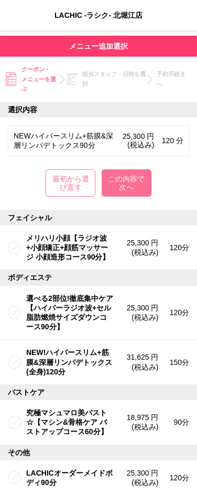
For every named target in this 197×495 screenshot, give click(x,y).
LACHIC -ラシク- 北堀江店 (98, 15)
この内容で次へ (126, 183)
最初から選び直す (70, 183)
